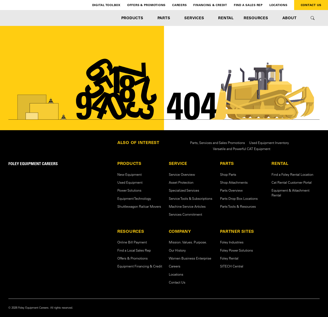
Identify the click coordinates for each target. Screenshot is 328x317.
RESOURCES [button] (256, 17)
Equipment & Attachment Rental (290, 193)
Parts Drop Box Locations (239, 199)
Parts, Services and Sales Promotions (217, 143)
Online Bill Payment (132, 242)
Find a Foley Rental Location (292, 175)
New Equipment (129, 175)
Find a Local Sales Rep (134, 250)
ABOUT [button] (289, 17)
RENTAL (280, 163)
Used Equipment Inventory (269, 143)
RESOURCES (130, 231)
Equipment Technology (134, 199)
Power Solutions (129, 190)
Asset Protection (181, 183)
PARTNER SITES (237, 231)
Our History (177, 250)
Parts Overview (231, 190)
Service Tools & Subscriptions (190, 199)
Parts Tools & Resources (238, 207)
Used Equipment (129, 183)
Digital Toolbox (106, 5)
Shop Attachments (234, 183)
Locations (278, 5)
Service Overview (182, 175)
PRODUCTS (129, 163)
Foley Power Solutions (236, 250)
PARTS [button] (164, 17)
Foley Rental (229, 258)
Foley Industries (231, 242)
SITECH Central (231, 266)
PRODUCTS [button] (132, 17)
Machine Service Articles (187, 207)
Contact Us (311, 5)
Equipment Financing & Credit (139, 266)
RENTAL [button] (226, 17)
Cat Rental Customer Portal (292, 183)
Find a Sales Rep (248, 5)
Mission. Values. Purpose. (188, 242)
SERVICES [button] (194, 17)
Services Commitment (185, 214)
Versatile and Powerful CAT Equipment (241, 149)
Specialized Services (184, 190)
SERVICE (178, 163)
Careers (179, 5)
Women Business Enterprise (190, 258)
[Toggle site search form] (313, 18)
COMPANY (180, 231)
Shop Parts (228, 175)
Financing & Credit (210, 5)
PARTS (227, 163)
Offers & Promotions (146, 5)
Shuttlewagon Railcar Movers (139, 207)
